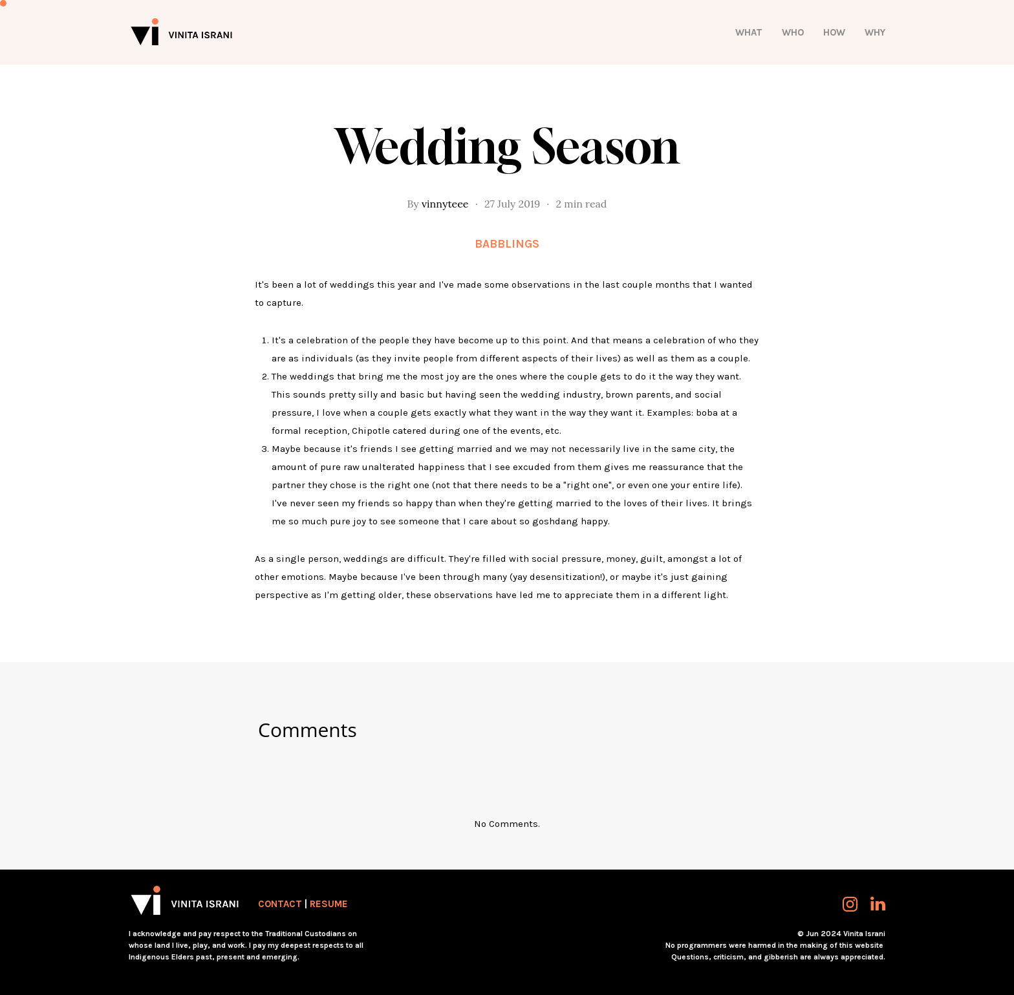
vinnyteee (445, 203)
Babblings (507, 244)
